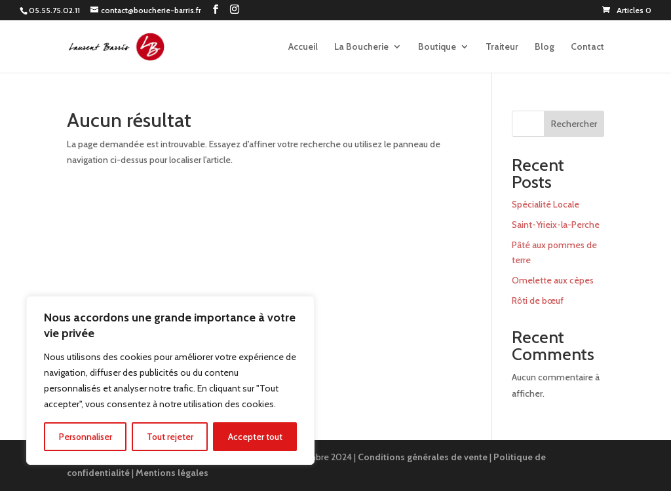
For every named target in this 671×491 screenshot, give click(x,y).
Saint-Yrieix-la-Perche (556, 224)
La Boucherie (361, 47)
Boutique (437, 47)
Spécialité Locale (545, 204)
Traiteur (502, 47)
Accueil (303, 47)
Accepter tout (255, 437)
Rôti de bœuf (538, 300)
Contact (587, 47)
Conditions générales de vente (423, 457)
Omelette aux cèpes (553, 280)
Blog (544, 47)
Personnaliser (85, 437)
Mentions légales (172, 473)
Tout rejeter (170, 437)
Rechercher (574, 124)
